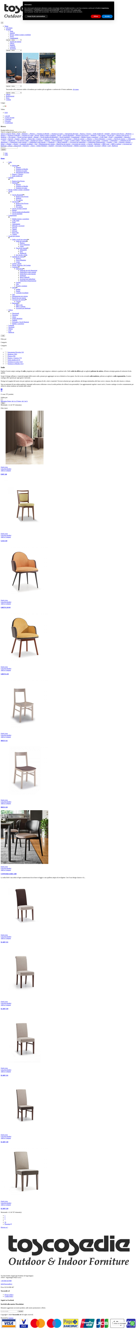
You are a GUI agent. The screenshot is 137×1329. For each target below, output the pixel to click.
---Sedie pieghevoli (97, 134)
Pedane (18, 289)
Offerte (10, 329)
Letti (9, 330)
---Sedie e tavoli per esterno (63, 139)
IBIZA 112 (4, 740)
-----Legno (108, 139)
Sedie (11, 31)
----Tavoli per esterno (118, 139)
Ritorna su (4, 1227)
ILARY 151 (4, 942)
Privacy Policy (9, 1294)
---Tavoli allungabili (68, 135)
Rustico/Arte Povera (18, 181)
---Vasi (35, 144)
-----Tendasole (50, 142)
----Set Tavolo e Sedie (22, 140)
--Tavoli (58, 135)
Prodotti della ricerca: (7, 130)
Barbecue (11, 332)
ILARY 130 (4, 1142)
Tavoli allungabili (17, 195)
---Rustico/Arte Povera (117, 134)
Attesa (14, 317)
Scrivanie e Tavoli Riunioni (20, 322)
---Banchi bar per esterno (62, 144)
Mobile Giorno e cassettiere (20, 219)
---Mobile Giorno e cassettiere (89, 137)
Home (13, 134)
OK (3, 335)
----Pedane (8, 144)
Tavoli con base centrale (19, 208)
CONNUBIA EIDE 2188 (8, 874)
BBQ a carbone (20, 306)
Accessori (13, 48)
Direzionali (15, 313)
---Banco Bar (31, 139)
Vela (17, 284)
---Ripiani (36, 137)
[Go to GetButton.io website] (132, 1327)
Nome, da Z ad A (22, 401)
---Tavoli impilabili (64, 137)
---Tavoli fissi (110, 135)
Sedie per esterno (21, 241)
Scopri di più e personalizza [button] (36, 16)
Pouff (14, 222)
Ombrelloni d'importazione (28, 281)
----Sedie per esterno (78, 139)
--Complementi (75, 137)
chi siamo (76, 89)
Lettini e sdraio (16, 263)
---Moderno (24, 134)
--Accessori (97, 146)
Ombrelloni (19, 269)
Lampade (13, 47)
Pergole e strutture (21, 286)
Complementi (14, 38)
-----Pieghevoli (10, 140)
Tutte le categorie (6, 134)
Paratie (18, 291)
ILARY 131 (4, 1075)
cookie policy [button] (77, 10)
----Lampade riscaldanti (25, 144)
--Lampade (90, 146)
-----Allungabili (130, 139)
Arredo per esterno (15, 41)
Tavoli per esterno (21, 248)
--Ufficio (9, 146)
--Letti (109, 146)
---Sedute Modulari (41, 146)
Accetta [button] (107, 16)
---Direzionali (17, 146)
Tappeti (14, 229)
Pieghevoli (23, 253)
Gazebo (18, 282)
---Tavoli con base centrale (24, 137)
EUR (6, 112)
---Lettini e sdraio (74, 140)
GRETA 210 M (5, 607)
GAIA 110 (4, 541)
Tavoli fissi (15, 202)
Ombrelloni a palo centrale (28, 272)
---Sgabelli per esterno (36, 140)
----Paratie (15, 144)
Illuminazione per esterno (20, 296)
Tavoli (12, 36)
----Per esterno (101, 135)
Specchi (14, 227)
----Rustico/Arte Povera (81, 135)
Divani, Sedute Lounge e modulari (20, 35)
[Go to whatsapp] (132, 1323)
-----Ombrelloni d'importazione (95, 142)
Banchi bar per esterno (19, 298)
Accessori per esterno (18, 299)
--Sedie (18, 134)
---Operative (25, 146)
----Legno (66, 140)
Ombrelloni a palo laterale (28, 274)
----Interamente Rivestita (70, 134)
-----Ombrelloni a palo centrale (17, 142)
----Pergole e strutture (124, 142)
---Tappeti (16, 139)
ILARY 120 (4, 1208)
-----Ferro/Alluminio (98, 139)
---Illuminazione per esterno (46, 144)
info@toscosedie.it (6, 1284)
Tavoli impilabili (17, 214)
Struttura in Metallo (22, 169)
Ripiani (14, 210)
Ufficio (12, 43)
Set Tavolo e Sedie (21, 255)
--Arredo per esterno (48, 139)
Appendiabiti (16, 224)
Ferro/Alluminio (25, 244)
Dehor (14, 287)
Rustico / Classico (17, 174)
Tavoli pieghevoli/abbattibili (20, 212)
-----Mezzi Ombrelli (61, 142)
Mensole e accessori (18, 226)
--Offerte (103, 146)
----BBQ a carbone (115, 144)
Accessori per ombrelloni (27, 279)
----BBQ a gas (105, 144)
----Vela (114, 142)
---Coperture (104, 140)
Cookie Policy (9, 1296)
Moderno (15, 165)
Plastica (18, 167)
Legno (22, 246)
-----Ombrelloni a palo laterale (36, 142)
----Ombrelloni (112, 140)
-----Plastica (88, 139)
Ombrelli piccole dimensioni (28, 270)
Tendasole (23, 275)
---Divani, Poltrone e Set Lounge (90, 140)
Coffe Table (15, 220)
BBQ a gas (19, 305)
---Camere (38, 139)
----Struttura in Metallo (42, 134)
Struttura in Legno (21, 171)
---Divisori (23, 139)
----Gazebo (108, 142)
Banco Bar (15, 232)
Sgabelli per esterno (18, 256)
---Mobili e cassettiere (79, 146)
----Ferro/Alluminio (56, 140)
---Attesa (32, 146)
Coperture (15, 267)
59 (5, 1222)
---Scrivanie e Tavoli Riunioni (63, 146)
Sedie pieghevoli (17, 176)
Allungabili (23, 250)
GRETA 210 (5, 674)
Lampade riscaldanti (22, 293)
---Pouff (110, 137)
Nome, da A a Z (12, 401)
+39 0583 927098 (6, 1281)
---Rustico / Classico (85, 134)
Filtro (3, 403)
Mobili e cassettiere (18, 324)
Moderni (18, 198)
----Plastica (31, 134)
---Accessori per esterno (78, 144)
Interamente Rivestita (22, 172)
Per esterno (19, 200)
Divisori (14, 231)
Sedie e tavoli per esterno (20, 239)
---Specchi (10, 139)
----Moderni (92, 135)
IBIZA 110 (4, 807)
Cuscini (18, 301)
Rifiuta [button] (96, 16)
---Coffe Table (103, 137)
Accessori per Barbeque (23, 308)
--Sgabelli (107, 134)
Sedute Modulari (17, 318)
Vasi (13, 294)
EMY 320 (4, 474)
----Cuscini (89, 144)
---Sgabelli (50, 146)
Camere (14, 234)
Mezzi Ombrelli (24, 277)
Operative (15, 315)
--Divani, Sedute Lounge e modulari (45, 135)
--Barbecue (114, 146)
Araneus (10, 1318)
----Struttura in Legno (56, 134)
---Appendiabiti (117, 137)
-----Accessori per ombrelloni (77, 142)
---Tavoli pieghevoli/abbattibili (48, 137)
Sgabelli (12, 33)
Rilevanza (4, 401)
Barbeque (15, 303)
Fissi (21, 251)
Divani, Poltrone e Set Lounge (21, 265)
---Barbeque (96, 144)
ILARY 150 (4, 1009)
